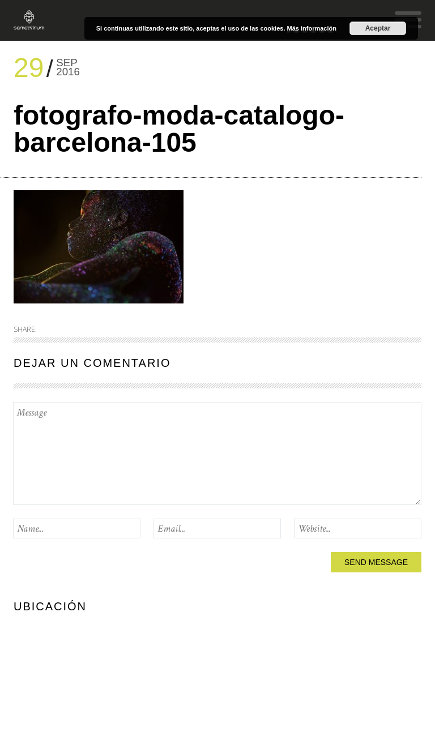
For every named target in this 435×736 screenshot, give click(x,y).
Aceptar (378, 28)
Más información (311, 28)
